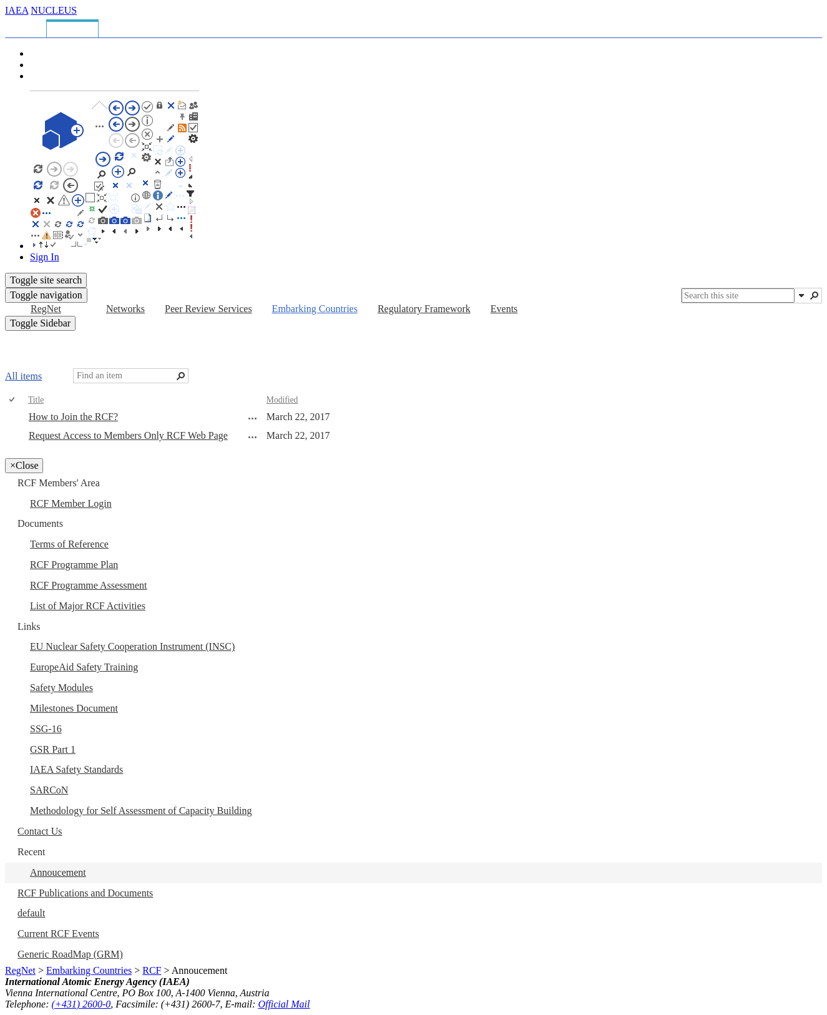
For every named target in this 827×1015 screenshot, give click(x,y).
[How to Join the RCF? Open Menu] (253, 418)
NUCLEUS (54, 10)
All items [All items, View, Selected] (23, 376)
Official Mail (284, 1004)
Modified (282, 400)
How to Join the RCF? (73, 416)
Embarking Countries (89, 970)
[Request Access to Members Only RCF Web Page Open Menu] (253, 437)
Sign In (44, 257)
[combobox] (738, 295)
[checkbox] (13, 400)
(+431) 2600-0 (81, 1004)
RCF (151, 970)
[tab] (28, 26)
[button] (801, 295)
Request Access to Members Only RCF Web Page (128, 435)
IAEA (16, 10)
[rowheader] (15, 417)
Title (36, 400)
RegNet (20, 970)
